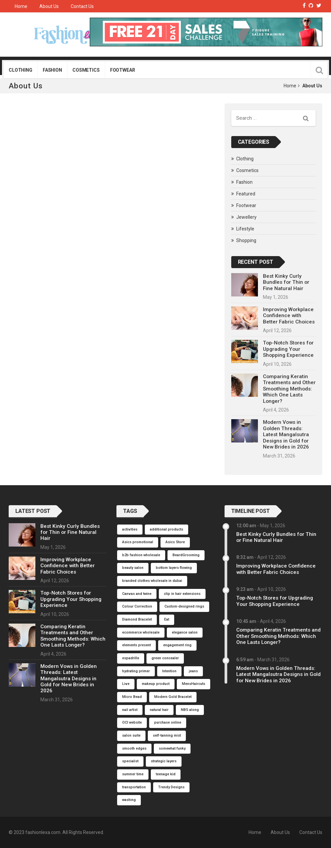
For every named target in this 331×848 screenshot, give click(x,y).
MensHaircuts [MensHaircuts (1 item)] (193, 684)
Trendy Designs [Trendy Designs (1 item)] (171, 787)
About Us (49, 6)
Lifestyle (245, 228)
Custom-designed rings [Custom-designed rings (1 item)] (184, 606)
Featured (245, 193)
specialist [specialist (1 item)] (130, 761)
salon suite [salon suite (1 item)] (131, 735)
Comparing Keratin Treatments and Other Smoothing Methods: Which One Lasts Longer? (289, 388)
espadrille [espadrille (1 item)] (130, 658)
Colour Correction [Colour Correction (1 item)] (137, 606)
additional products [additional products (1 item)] (166, 529)
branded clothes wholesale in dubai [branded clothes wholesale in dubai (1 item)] (152, 581)
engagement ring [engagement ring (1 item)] (177, 645)
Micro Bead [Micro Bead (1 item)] (132, 697)
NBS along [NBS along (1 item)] (190, 710)
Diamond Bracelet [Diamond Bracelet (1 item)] (137, 619)
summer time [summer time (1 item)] (132, 774)
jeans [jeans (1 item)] (193, 671)
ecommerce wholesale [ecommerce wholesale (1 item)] (140, 632)
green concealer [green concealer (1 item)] (165, 658)
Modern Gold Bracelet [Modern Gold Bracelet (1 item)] (173, 697)
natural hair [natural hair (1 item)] (159, 710)
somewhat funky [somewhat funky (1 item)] (172, 748)
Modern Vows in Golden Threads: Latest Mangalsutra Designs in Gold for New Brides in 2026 (286, 434)
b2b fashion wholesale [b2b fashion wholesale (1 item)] (141, 555)
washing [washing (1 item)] (129, 800)
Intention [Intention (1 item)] (169, 671)
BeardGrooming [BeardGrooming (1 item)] (186, 555)
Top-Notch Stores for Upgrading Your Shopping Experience (288, 349)
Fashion (52, 70)
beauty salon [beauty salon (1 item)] (132, 568)
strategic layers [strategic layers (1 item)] (164, 761)
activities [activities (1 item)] (129, 529)
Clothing (20, 70)
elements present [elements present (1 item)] (136, 645)
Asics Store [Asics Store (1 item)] (175, 542)
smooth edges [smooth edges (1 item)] (134, 748)
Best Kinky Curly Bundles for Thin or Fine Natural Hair (286, 282)
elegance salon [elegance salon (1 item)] (185, 632)
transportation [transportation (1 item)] (134, 787)
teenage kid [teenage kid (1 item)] (166, 774)
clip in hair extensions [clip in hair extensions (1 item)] (182, 594)
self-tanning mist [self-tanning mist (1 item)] (167, 735)
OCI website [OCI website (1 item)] (132, 722)
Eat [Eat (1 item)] (166, 619)
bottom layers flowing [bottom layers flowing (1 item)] (174, 568)
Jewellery (246, 217)
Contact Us (82, 6)
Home (21, 6)
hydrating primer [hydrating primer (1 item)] (136, 671)
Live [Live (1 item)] (125, 684)
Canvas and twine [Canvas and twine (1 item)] (136, 594)
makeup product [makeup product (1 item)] (156, 684)
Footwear (122, 70)
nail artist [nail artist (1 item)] (129, 710)
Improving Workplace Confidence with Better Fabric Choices (289, 315)
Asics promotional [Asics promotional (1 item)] (137, 542)
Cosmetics (86, 70)
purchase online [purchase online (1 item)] (167, 722)
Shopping (246, 240)
